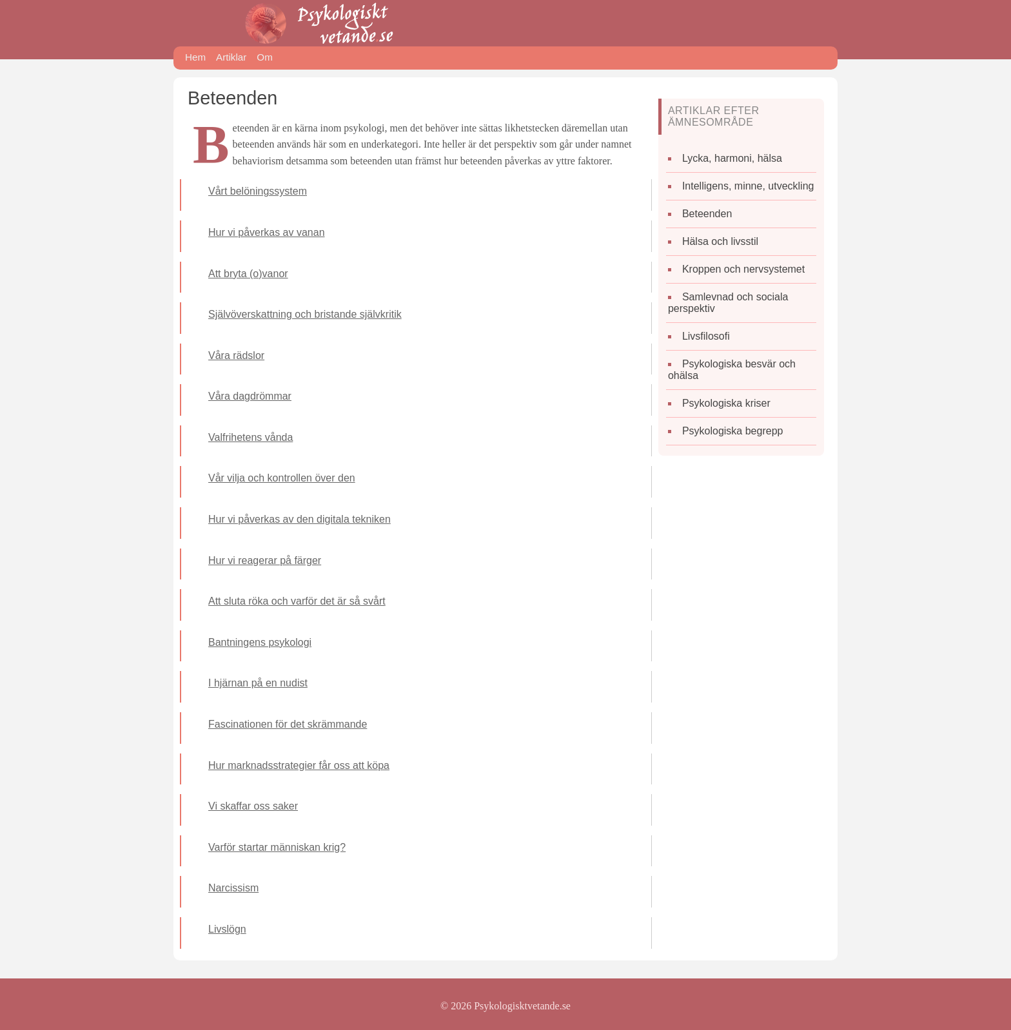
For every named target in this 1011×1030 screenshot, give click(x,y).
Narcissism (233, 887)
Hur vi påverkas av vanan (266, 232)
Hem (195, 57)
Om (264, 57)
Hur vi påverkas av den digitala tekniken (299, 519)
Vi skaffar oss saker (253, 806)
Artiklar (231, 57)
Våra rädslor (236, 355)
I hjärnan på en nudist (258, 682)
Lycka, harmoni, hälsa (732, 158)
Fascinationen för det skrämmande (287, 724)
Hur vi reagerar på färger (264, 560)
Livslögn (227, 929)
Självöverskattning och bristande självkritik (305, 314)
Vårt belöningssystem (257, 191)
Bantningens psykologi (259, 642)
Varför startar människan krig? (277, 847)
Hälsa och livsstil (720, 241)
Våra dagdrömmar (249, 396)
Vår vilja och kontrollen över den (281, 477)
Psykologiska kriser (726, 403)
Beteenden (707, 213)
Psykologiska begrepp (732, 430)
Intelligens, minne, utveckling (748, 185)
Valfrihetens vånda (250, 437)
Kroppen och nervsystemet (743, 269)
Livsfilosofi (706, 336)
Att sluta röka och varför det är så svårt (297, 601)
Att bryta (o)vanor (248, 273)
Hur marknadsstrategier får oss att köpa (298, 765)
